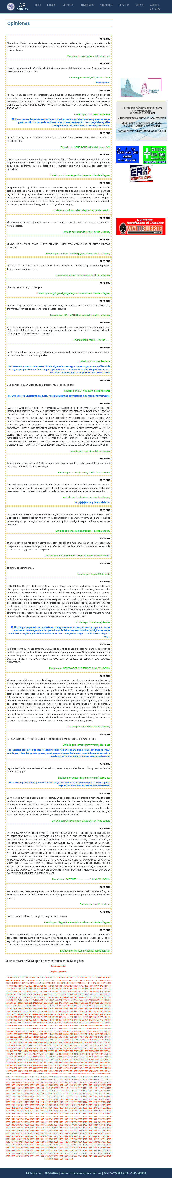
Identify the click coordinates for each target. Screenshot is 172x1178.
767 (31, 1051)
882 (42, 1062)
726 (87, 1045)
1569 (51, 1147)
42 (107, 977)
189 (68, 991)
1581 (109, 1147)
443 (75, 1017)
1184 (104, 1096)
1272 (104, 1107)
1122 (17, 1090)
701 (98, 1042)
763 (16, 1051)
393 (98, 1011)
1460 (56, 1133)
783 (90, 1051)
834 (72, 1056)
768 (34, 1051)
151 (31, 988)
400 (19, 1014)
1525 (51, 1142)
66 (65, 980)
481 (8, 1022)
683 (31, 1042)
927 (105, 1065)
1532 (85, 1142)
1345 (32, 1119)
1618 (75, 1153)
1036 (27, 1079)
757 (98, 1048)
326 (57, 1005)
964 (34, 1071)
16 (38, 977)
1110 (66, 1088)
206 (27, 994)
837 (83, 1056)
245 (68, 997)
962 (27, 1071)
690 (57, 1042)
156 (49, 988)
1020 (56, 1076)
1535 (99, 1142)
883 (46, 1062)
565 (8, 1031)
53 (31, 980)
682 (27, 1042)
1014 (27, 1076)
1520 (27, 1142)
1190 (27, 1099)
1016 (37, 1076)
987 (16, 1073)
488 (34, 1022)
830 (57, 1056)
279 (90, 1000)
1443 (80, 1130)
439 (61, 1017)
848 (19, 1059)
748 (64, 1048)
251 (90, 997)
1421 (80, 1127)
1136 (85, 1090)
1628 (17, 1156)
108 (80, 983)
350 (42, 1008)
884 (49, 1062)
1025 (80, 1076)
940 (49, 1068)
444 (79, 1017)
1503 (51, 1139)
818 (12, 1056)
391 (90, 1011)
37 (93, 977)
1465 (80, 1133)
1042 (56, 1079)
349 (38, 1008)
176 (19, 991)
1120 (8, 1090)
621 (8, 1037)
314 (12, 1005)
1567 (42, 1147)
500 (79, 1022)
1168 (27, 1096)
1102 (27, 1088)
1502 (46, 1139)
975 (75, 1071)
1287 (70, 1110)
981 (98, 1071)
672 (94, 1039)
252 (94, 997)
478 (102, 1020)
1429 (12, 1130)
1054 (8, 1082)
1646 (104, 1156)
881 (38, 1062)
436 (49, 1017)
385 (68, 1011)
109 (84, 983)
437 (53, 1017)
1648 (46, 1159)
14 (32, 977)
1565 (32, 1147)
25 (61, 977)
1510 (85, 1139)
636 (64, 1037)
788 (109, 1051)
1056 (17, 1082)
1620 (85, 1153)
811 (90, 1054)
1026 (85, 1076)
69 (73, 980)
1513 (99, 1139)
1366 (27, 1122)
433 (38, 1017)
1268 (85, 1107)
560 (94, 1028)
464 (49, 1020)
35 (88, 977)
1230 (8, 1105)
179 (31, 991)
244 (64, 997)
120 (19, 986)
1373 (61, 1122)
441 (68, 1017)
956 (109, 1068)
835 (75, 1056)
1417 (61, 1127)
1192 (37, 1099)
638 (72, 1037)
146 (12, 988)
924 (94, 1065)
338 (102, 1005)
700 (94, 1042)
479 (105, 1020)
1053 (109, 1079)
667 (75, 1039)
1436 (46, 1130)
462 (42, 1020)
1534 (94, 1142)
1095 (99, 1085)
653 (23, 1039)
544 (34, 1028)
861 (68, 1059)
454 (12, 1020)
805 (68, 1054)
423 (105, 1014)
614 (87, 1034)
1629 (22, 1156)
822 (27, 1056)
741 (38, 1048)
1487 (80, 1136)
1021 (61, 1076)
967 (46, 1071)
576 (49, 1031)
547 (46, 1028)
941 (53, 1068)
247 (75, 997)
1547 (51, 1144)
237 (38, 997)
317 (23, 1005)
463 (46, 1020)
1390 (37, 1124)
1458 (46, 1133)
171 (105, 988)
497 (68, 1022)
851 (31, 1059)
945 (68, 1068)
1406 (8, 1127)
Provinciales (87, 4)
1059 (32, 1082)
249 (83, 997)
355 (61, 1008)
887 (61, 1062)
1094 (94, 1085)
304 (79, 1003)
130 (57, 986)
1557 (99, 1144)
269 (53, 1000)
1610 (37, 1153)
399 (16, 1014)
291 (31, 1003)
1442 (75, 1130)
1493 (109, 1136)
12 (27, 977)
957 (8, 1071)
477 (98, 1020)
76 (92, 980)
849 (23, 1059)
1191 (32, 1099)
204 (19, 994)
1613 (51, 1153)
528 (79, 1025)
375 (31, 1011)
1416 (56, 1127)
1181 (90, 1096)
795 (31, 1054)
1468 (94, 1133)
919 (75, 1065)
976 (79, 1071)
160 (64, 988)
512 (19, 1025)
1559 (109, 1144)
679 (16, 1042)
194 (87, 991)
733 (8, 1048)
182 (42, 991)
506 (102, 1022)
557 (83, 1028)
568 (19, 1031)
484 (19, 1022)
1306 (56, 1113)
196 (94, 991)
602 (42, 1034)
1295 (109, 1110)
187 (61, 991)
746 (57, 1048)
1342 (17, 1119)
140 (94, 986)
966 (42, 1071)
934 (27, 1068)
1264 (66, 1107)
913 (53, 1065)
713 (38, 1045)
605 (53, 1034)
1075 (109, 1082)
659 (46, 1039)
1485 (70, 1136)
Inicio (37, 4)
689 (53, 1042)
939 (46, 1068)
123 (31, 986)
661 (53, 1039)
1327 (51, 1116)
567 (16, 1031)
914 (57, 1065)
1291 (90, 1110)
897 (98, 1062)
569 (23, 1031)
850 (27, 1059)
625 (23, 1037)
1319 (12, 1116)
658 (42, 1039)
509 (8, 1025)
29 (72, 977)
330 (72, 1005)
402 (27, 1014)
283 (105, 1000)
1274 (8, 1110)
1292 (94, 1110)
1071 (90, 1082)
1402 (94, 1124)
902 (12, 1065)
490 (42, 1022)
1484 (66, 1136)
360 (79, 1008)
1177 (70, 1096)
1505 (61, 1139)
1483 (61, 1136)
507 (105, 1022)
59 (46, 980)
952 (94, 1068)
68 (70, 980)
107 (76, 983)
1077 (12, 1085)
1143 (12, 1093)
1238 (46, 1105)
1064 (56, 1082)
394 (102, 1011)
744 (49, 1048)
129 (53, 986)
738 (27, 1048)
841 (98, 1056)
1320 (17, 1116)
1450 (8, 1133)
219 (75, 994)
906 (27, 1065)
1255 (22, 1107)
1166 (17, 1096)
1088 (66, 1085)
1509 (80, 1139)
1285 (61, 1110)
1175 (61, 1096)
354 (57, 1008)
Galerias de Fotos (155, 6)
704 (109, 1042)
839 (90, 1056)
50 (22, 980)
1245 (80, 1105)
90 (23, 983)
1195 (51, 1099)
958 (12, 1071)
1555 (90, 1144)
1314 (94, 1113)
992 (35, 1073)
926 (102, 1065)
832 (64, 1056)
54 (33, 980)
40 (101, 977)
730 (102, 1045)
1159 (90, 1093)
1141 (109, 1090)
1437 (51, 1130)
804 (64, 1054)
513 (23, 1025)
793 (23, 1054)
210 (42, 994)
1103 (32, 1088)
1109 (61, 1088)
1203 (90, 1099)
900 (109, 1062)
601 (38, 1034)
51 (25, 980)
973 (68, 1071)
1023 (70, 1076)
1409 (22, 1127)
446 (87, 1017)
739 (31, 1048)
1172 (46, 1096)
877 (23, 1062)
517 (38, 1025)
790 (12, 1054)
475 (90, 1020)
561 (98, 1028)
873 (8, 1062)
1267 (80, 1107)
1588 (37, 1150)
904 (19, 1065)
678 (12, 1042)
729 (98, 1045)
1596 (75, 1150)
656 (34, 1039)
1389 (32, 1124)
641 (83, 1037)
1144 (17, 1093)
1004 (84, 1073)
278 (87, 1000)
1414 (46, 1127)
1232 (17, 1105)
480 (109, 1020)
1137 (90, 1090)
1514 (104, 1139)
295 (46, 1003)
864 (79, 1059)
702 (102, 1042)
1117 (99, 1088)
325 (53, 1005)
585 (83, 1031)
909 (38, 1065)
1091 (80, 1085)
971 (61, 1071)
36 (91, 977)
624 (19, 1037)
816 (109, 1054)
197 (98, 991)
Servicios (124, 4)
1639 (70, 1156)
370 (12, 1011)
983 (105, 1071)
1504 (56, 1139)
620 (109, 1034)
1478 (37, 1136)
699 (90, 1042)
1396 (66, 1124)
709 (23, 1045)
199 (105, 991)
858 (57, 1059)
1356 (85, 1119)
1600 (94, 1150)
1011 (12, 1076)
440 (64, 1017)
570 (27, 1031)
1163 (109, 1093)
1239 (51, 1105)
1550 (66, 1144)
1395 (61, 1124)
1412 (37, 1127)
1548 (56, 1144)
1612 (46, 1153)
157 (53, 988)
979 (90, 1071)
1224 (85, 1102)
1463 (70, 1133)
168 (94, 988)
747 (61, 1048)
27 (67, 977)
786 (102, 1051)
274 (72, 1000)
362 (87, 1008)
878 (27, 1062)
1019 (51, 1076)
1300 (27, 1113)
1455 (32, 1133)
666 (72, 1039)
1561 (12, 1147)
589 (98, 1031)
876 (19, 1062)
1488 (85, 1136)
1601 (99, 1150)
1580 (104, 1147)
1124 (27, 1090)
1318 (8, 1116)
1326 (46, 1116)
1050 (94, 1079)
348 (34, 1008)
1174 (56, 1096)
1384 (8, 1124)
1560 (8, 1147)
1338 (104, 1116)
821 (23, 1056)
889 (68, 1062)
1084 (46, 1085)
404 (34, 1014)
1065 (61, 1082)
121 (23, 986)
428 (19, 1017)
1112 (75, 1088)
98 (44, 983)
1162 (104, 1093)
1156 (75, 1093)
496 (64, 1022)
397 (8, 1014)
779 (75, 1051)
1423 (90, 1127)
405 (38, 1014)
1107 (51, 1088)
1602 (104, 1150)
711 (31, 1045)
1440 (66, 1130)
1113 (80, 1088)
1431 (22, 1130)
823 (31, 1056)
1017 (42, 1076)
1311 (80, 1113)
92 (28, 983)
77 (94, 980)
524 (64, 1025)
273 (68, 1000)
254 (102, 997)
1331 (70, 1116)
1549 (61, 1144)
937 (38, 1068)
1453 (22, 1133)
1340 (8, 1119)
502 (87, 1022)
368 (109, 1008)
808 (79, 1054)
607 (61, 1034)
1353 (70, 1119)
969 (53, 1071)
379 (46, 1011)
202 (12, 994)
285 (8, 1003)
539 (16, 1028)
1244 (75, 1105)
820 (19, 1056)
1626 (8, 1156)
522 (57, 1025)
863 (75, 1059)
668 (79, 1039)
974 (72, 1071)
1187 (12, 1099)
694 (72, 1042)
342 (12, 1008)
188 (64, 991)
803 (61, 1054)
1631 (32, 1156)
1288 (75, 1110)
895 (90, 1062)
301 (68, 1003)
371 (16, 1011)
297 (53, 1003)
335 (90, 1005)
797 (38, 1054)
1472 (8, 1136)
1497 (22, 1139)
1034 (17, 1079)
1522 (37, 1142)
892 (79, 1062)
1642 (85, 1156)
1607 (22, 1153)
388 (79, 1011)
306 (87, 1003)
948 (79, 1068)
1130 (56, 1090)
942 (57, 1068)
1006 (94, 1073)
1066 (66, 1082)
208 (34, 994)
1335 (90, 1116)
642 (87, 1037)
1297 (12, 1113)
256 (109, 997)
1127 (42, 1090)
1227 (99, 1102)
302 (72, 1003)
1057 (22, 1082)
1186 (8, 1099)
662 (57, 1039)
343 (16, 1008)
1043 (61, 1079)
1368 (37, 1122)
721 (68, 1045)
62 (54, 980)
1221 (70, 1102)
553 (68, 1028)
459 (31, 1020)
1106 (46, 1088)
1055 (12, 1082)
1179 (80, 1096)
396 (109, 1011)
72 (81, 980)
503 (90, 1022)
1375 (70, 1122)
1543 (32, 1144)
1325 (42, 1116)
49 (20, 980)
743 (46, 1048)
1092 (85, 1085)
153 (38, 988)
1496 (17, 1139)
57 (41, 980)
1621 (90, 1153)
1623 (99, 1153)
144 (109, 986)
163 (75, 988)
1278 (27, 1110)
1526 (56, 1142)
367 (105, 1008)
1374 (66, 1122)
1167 (22, 1096)
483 (16, 1022)
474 (87, 1020)
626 (27, 1037)
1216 (46, 1102)
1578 (94, 1147)
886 (57, 1062)
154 (42, 988)
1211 (22, 1102)
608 (64, 1034)
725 (83, 1045)
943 (61, 1068)
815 (105, 1054)
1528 (66, 1142)
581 (68, 1031)
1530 (75, 1142)
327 (61, 1005)
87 (15, 983)
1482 (56, 1136)
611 (75, 1034)
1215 (42, 1102)
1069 (80, 1082)
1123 (22, 1090)
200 (109, 991)
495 (61, 1022)
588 (94, 1031)
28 (69, 977)
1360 (104, 1119)
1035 (22, 1079)
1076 (8, 1085)
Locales (51, 4)
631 (46, 1037)
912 (49, 1065)
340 (109, 1005)
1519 (22, 1142)
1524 (46, 1142)
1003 (79, 1073)
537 (8, 1028)
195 (90, 991)
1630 (27, 1156)
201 (8, 994)
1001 (70, 1073)
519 (46, 1025)
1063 (51, 1082)
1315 (99, 1113)
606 (57, 1034)
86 (12, 983)
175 (16, 991)
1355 (80, 1119)
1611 (42, 1153)
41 (104, 977)
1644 (94, 1156)
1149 (42, 1093)
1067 (70, 1082)
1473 (12, 1136)
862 (72, 1059)
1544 (37, 1144)
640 (79, 1037)
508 (109, 1022)
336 (94, 1005)
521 (53, 1025)
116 (109, 983)
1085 (51, 1085)
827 (46, 1056)
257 (8, 1000)
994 (42, 1073)
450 (102, 1017)
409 (53, 1014)
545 (38, 1028)
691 (61, 1042)
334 (87, 1005)
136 (79, 986)
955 (105, 1068)
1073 (99, 1082)
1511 (90, 1139)
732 (109, 1045)
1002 (74, 1073)
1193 (42, 1099)
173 (8, 991)
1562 (17, 1147)
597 (23, 1034)
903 (16, 1065)
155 (46, 988)
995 (46, 1073)
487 (31, 1022)
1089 (70, 1085)
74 (86, 980)
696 (79, 1042)
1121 (12, 1090)
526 (72, 1025)
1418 (66, 1127)
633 (53, 1037)
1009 (108, 1073)
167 (90, 988)
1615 (61, 1153)
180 (34, 991)
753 (83, 1048)
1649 (51, 1159)
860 (64, 1059)
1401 (90, 1124)
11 (24, 977)
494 (57, 1022)
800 (49, 1054)
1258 (37, 1107)
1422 (85, 1127)
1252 (8, 1107)
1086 (56, 1085)
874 (12, 1062)
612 (79, 1034)
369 (8, 1011)
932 (19, 1068)
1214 (37, 1102)
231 (16, 997)
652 (19, 1039)
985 (8, 1073)
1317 (109, 1113)
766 (27, 1051)
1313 (90, 1113)
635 (61, 1037)
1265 (70, 1107)
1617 (70, 1153)
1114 (85, 1088)
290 (27, 1003)
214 (57, 994)
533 (98, 1025)
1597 (80, 1150)
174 (12, 991)
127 (46, 986)
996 (50, 1073)
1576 (85, 1147)
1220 (66, 1102)
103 (61, 983)
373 (23, 1011)
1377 (80, 1122)
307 (90, 1003)
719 (61, 1045)
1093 (90, 1085)
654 (27, 1039)
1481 (51, 1136)
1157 (80, 1093)
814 (102, 1054)
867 (90, 1059)
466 (57, 1020)
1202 (85, 1099)
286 (12, 1003)
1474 (17, 1136)
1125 (32, 1090)
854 (42, 1059)
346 (27, 1008)
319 (31, 1005)
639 (75, 1037)
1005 (89, 1073)
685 (38, 1042)
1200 (75, 1099)
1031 (109, 1076)
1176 (66, 1096)
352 (49, 1008)
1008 (103, 1073)
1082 (37, 1085)
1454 (27, 1133)
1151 (51, 1093)
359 (75, 1008)
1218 (56, 1102)
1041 (51, 1079)
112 (95, 983)
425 (8, 1017)
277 (83, 1000)
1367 (32, 1122)
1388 (27, 1124)
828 (49, 1056)
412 (64, 1014)
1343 (22, 1119)
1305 (51, 1113)
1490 (94, 1136)
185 (53, 991)
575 (46, 1031)
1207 (109, 1099)
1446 (94, 1130)
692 (64, 1042)
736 (19, 1048)
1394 (56, 1124)
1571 (61, 1147)
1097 (109, 1085)
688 (49, 1042)
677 (8, 1042)
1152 (56, 1093)
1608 (27, 1153)
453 (8, 1020)
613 (83, 1034)
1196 (56, 1099)
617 (98, 1034)
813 (98, 1054)
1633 (42, 1156)
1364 (17, 1122)
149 (23, 988)
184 (49, 991)
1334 (85, 1116)
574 (42, 1031)
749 (68, 1048)
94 (33, 983)
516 (34, 1025)
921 (83, 1065)
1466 (85, 1133)
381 (53, 1011)
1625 (109, 1153)
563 (105, 1028)
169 (98, 988)
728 (94, 1045)
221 (83, 994)
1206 (104, 1099)
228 (109, 994)
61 (52, 980)
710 (27, 1045)
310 (102, 1003)
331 (75, 1005)
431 (31, 1017)
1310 (75, 1113)
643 (90, 1037)
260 (19, 1000)
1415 (51, 1127)
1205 (99, 1099)
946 (72, 1068)
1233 (22, 1105)
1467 (90, 1133)
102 (57, 983)
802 (57, 1054)
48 (17, 980)
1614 (56, 1153)
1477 (32, 1136)
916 (64, 1065)
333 (83, 1005)
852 (34, 1059)
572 (34, 1031)
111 (91, 983)
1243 (70, 1105)
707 (16, 1045)
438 (57, 1017)
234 (27, 997)
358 (72, 1008)
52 (28, 980)
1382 (104, 1122)
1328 (56, 1116)
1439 (61, 1130)
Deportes (68, 4)
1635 (51, 1156)
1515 (109, 1139)
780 (79, 1051)
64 (60, 980)
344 (19, 1008)
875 (16, 1062)
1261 (51, 1107)
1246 (85, 1105)
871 (105, 1059)
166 (87, 988)
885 (53, 1062)
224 (94, 994)
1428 (8, 1130)
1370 (46, 1122)
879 (31, 1062)
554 (72, 1028)
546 (42, 1028)
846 (12, 1059)
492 (49, 1022)
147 (16, 988)
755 (90, 1048)
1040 (46, 1079)
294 (42, 1003)
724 (79, 1045)
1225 (90, 1102)
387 (75, 1011)
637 (68, 1037)
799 (46, 1054)
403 (31, 1014)
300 (64, 1003)
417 (83, 1014)
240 (49, 997)
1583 (12, 1150)
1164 (8, 1096)
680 (19, 1042)
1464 (75, 1133)
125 (38, 986)
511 (16, 1025)
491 (46, 1022)
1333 (80, 1116)
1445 (90, 1130)
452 (109, 1017)
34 (85, 977)
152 (34, 988)
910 (42, 1065)
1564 (27, 1147)
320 (34, 1005)
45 (9, 980)
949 (83, 1068)
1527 (61, 1142)
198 (102, 991)
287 (16, 1003)
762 (12, 1051)
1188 (17, 1099)
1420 (75, 1127)
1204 (94, 1099)
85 (9, 983)
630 (42, 1037)
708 (19, 1045)
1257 (32, 1107)
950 (87, 1068)
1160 (94, 1093)
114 (102, 983)
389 (83, 1011)
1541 (22, 1144)
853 (38, 1059)
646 (102, 1037)
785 (98, 1051)
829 (53, 1056)
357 (68, 1008)
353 (53, 1008)
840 (94, 1056)
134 (72, 986)
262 (27, 1000)
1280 (37, 1110)
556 (79, 1028)
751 (75, 1048)
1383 (109, 1122)
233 (23, 997)
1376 (75, 1122)
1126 (37, 1090)
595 (16, 1034)
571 (31, 1031)
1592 (56, 1150)
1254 (17, 1107)
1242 (66, 1105)
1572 (66, 1147)
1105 (42, 1088)
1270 (94, 1107)
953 (98, 1068)
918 (72, 1065)
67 (68, 980)
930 (12, 1068)
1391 (42, 1124)
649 (8, 1039)
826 (42, 1056)
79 (100, 980)
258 (12, 1000)
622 (12, 1037)
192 (79, 991)
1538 (8, 1144)
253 (98, 997)
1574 (75, 1147)
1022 (66, 1076)
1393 (51, 1124)
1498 (27, 1139)
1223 (80, 1102)
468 (64, 1020)
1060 (37, 1082)
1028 (94, 1076)
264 (34, 1000)
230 (12, 997)
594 (12, 1034)
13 (30, 977)
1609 (32, 1153)
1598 (85, 1150)
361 (83, 1008)
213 (53, 994)
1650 (56, 1159)
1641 (80, 1156)
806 (72, 1054)
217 (68, 994)
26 (64, 977)
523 (61, 1025)
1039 (42, 1079)
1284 (56, 1110)
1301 (32, 1113)
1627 (12, 1156)
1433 (32, 1130)
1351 (61, 1119)
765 (23, 1051)
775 (61, 1051)
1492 (104, 1136)
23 (56, 977)
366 (102, 1008)
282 (102, 1000)
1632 (37, 1156)
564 (109, 1028)
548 (49, 1028)
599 (31, 1034)
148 (19, 988)
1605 (12, 1153)
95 (36, 983)
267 (46, 1000)
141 (98, 986)
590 (102, 1031)
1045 (70, 1079)
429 (23, 1017)
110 (87, 983)
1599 (90, 1150)
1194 (46, 1099)
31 (77, 977)
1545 (42, 1144)
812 (94, 1054)
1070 (85, 1082)
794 (27, 1054)
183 (46, 991)
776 (64, 1051)
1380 (94, 1122)
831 (61, 1056)
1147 (32, 1093)
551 (61, 1028)
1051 (99, 1079)
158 (57, 988)
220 (79, 994)
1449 (109, 1130)
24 (59, 977)
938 (42, 1068)
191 (75, 991)
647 (105, 1037)
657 (38, 1039)
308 (94, 1003)
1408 (17, 1127)
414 (72, 1014)
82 (108, 980)
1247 (90, 1105)
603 (46, 1034)
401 (23, 1014)
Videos (140, 4)
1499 (32, 1139)
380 (49, 1011)
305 (83, 1003)
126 (42, 986)
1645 (99, 1156)
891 (75, 1062)
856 (49, 1059)
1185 (109, 1096)
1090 (75, 1085)
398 (12, 1014)
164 (79, 988)
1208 (8, 1102)
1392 (46, 1124)
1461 (61, 1133)
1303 (42, 1113)
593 (8, 1034)
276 (79, 1000)
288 (19, 1003)
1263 (61, 1107)
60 (49, 980)
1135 (80, 1090)
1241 (61, 1105)
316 (19, 1005)
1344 (27, 1119)
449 (98, 1017)
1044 (66, 1079)
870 (102, 1059)
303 (75, 1003)
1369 (42, 1122)
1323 (32, 1116)
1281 (42, 1110)
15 (35, 977)
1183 (99, 1096)
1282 (46, 1110)
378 (42, 1011)
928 (109, 1065)
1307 (61, 1113)
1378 (85, 1122)
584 (79, 1031)
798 (42, 1054)
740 (34, 1048)
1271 (99, 1107)
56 (38, 980)
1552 (75, 1144)
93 (31, 983)
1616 (66, 1153)
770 (42, 1051)
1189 (22, 1099)
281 (98, 1000)
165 (83, 988)
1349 (51, 1119)
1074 (104, 1082)
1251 (109, 1105)
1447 (99, 1130)
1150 (46, 1093)
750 (72, 1048)
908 (34, 1065)
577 (53, 1031)
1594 (66, 1150)
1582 (8, 1150)
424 (109, 1014)
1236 (37, 1105)
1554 (85, 1144)
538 (12, 1028)
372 (19, 1011)
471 (75, 1020)
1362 (8, 1122)
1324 (37, 1116)
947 (75, 1068)
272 (64, 1000)
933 (23, 1068)
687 (46, 1042)
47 (15, 980)
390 (87, 1011)
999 (61, 1073)
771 (46, 1051)
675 (105, 1039)
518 (42, 1025)
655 (31, 1039)
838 (87, 1056)
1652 (66, 1159)
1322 (27, 1116)
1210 (17, 1102)
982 (102, 1071)
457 (23, 1020)
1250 (104, 1105)
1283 (51, 1110)
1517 (12, 1142)
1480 (46, 1136)
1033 (12, 1079)
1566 (37, 1147)
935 (31, 1068)
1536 (104, 1142)
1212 (27, 1102)
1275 (12, 1110)
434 (42, 1017)
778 (72, 1051)
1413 (42, 1127)
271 (61, 1000)
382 (57, 1011)
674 (102, 1039)
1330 (66, 1116)
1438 (56, 1130)
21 (51, 977)
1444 (85, 1130)
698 (87, 1042)
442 (72, 1017)
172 (109, 988)
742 (42, 1048)
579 (61, 1031)
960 (19, 1071)
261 (23, 1000)
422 (102, 1014)
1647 (109, 1156)
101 (54, 983)
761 (8, 1051)
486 (27, 1022)
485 (23, 1022)
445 (83, 1017)
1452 (17, 1133)
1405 (109, 1124)
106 (72, 983)
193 (83, 991)
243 (61, 997)
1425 (99, 1127)
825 (38, 1056)
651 (16, 1039)
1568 (46, 1147)
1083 (42, 1085)
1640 (75, 1156)
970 (57, 1071)
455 (16, 1020)
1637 (61, 1156)
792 (19, 1054)
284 (109, 1000)
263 (31, 1000)
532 (94, 1025)
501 (83, 1022)
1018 (46, 1076)
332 (79, 1005)
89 (20, 983)
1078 (17, 1085)
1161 (99, 1093)
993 (38, 1073)
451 (105, 1017)
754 (87, 1048)
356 (64, 1008)
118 (12, 986)
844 (109, 1056)
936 (34, 1068)
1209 (12, 1102)
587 (90, 1031)
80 (102, 980)
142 (102, 986)
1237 (42, 1105)
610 (72, 1034)
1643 (90, 1156)
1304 (46, 1113)
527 (75, 1025)
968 (49, 1071)
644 (94, 1037)
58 (44, 980)
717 (53, 1045)
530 (87, 1025)
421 (98, 1014)
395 (105, 1011)
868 (94, 1059)
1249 (99, 1105)
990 (27, 1073)
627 (31, 1037)
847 (16, 1059)
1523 (42, 1142)
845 (8, 1059)
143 (105, 986)
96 (39, 983)
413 (68, 1014)
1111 (70, 1088)
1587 (32, 1150)
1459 (51, 1133)
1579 (99, 1147)
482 (12, 1022)
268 (49, 1000)
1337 (99, 1116)
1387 (22, 1124)
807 (75, 1054)
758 (102, 1048)
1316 (104, 1113)
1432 (27, 1130)
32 (80, 977)
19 (46, 977)
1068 (75, 1082)
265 (38, 1000)
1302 (37, 1113)
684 (34, 1042)
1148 (37, 1093)
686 (42, 1042)
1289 (80, 1110)
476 (94, 1020)
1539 (12, 1144)
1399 (80, 1124)
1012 (17, 1076)
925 (98, 1065)
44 (7, 980)
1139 (99, 1090)
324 (49, 1005)
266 (42, 1000)
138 (87, 986)
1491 (99, 1136)
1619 (80, 1153)
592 (109, 1031)
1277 (22, 1110)
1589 (42, 1150)
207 (31, 994)
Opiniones (106, 4)
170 (102, 988)
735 (16, 1048)
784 (94, 1051)
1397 (70, 1124)
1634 (46, 1156)
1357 (90, 1119)
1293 (99, 1110)
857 (53, 1059)
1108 (56, 1088)
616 (94, 1034)
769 (38, 1051)
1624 (104, 1153)
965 (38, 1071)
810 (87, 1054)
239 (46, 997)
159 (61, 988)
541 (23, 1028)
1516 (8, 1142)
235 (31, 997)
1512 (94, 1139)
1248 (94, 1105)
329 (68, 1005)
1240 (56, 1105)
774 (57, 1051)
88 (17, 983)
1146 (27, 1093)
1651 (61, 1159)
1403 (99, 1124)
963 (31, 1071)
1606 (17, 1153)
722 (72, 1045)
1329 (61, 1116)
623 (16, 1037)
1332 (75, 1116)
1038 (37, 1079)
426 (12, 1017)
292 (34, 1003)
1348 (46, 1119)
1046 (75, 1079)
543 (31, 1028)
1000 (65, 1073)
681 (23, 1042)
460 (34, 1020)
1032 (8, 1079)
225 (98, 994)
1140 (104, 1090)
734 (12, 1048)
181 (38, 991)
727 (90, 1045)
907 (31, 1065)
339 (105, 1005)
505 (98, 1022)
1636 (56, 1156)
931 (16, 1068)
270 (57, 1000)
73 (84, 980)
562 (102, 1028)
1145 (22, 1093)
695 (75, 1042)
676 (109, 1039)
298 (57, 1003)
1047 (80, 1079)
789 (8, 1054)
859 (61, 1059)
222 (87, 994)
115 (106, 983)
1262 (56, 1107)
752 (79, 1048)
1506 (66, 1139)
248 (79, 997)
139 (90, 986)
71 (78, 980)
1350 (56, 1119)
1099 (12, 1088)
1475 (22, 1136)
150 (27, 988)
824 (34, 1056)
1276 (17, 1110)
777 (68, 1051)
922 (87, 1065)
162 (72, 988)
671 (90, 1039)
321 (38, 1005)
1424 (94, 1127)
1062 (46, 1082)
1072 (94, 1082)
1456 (37, 1133)
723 (75, 1045)
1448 (104, 1130)
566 (12, 1031)
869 (98, 1059)
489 (38, 1022)
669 (83, 1039)
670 (87, 1039)
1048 (85, 1079)
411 (61, 1014)
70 (76, 980)
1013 (22, 1076)
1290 (85, 1110)
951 (90, 1068)
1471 (109, 1133)
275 (75, 1000)
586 (87, 1031)
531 (90, 1025)
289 (23, 1003)
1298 (17, 1113)
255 (105, 997)
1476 (27, 1136)
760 (109, 1048)
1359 (99, 1119)
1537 (109, 1142)
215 (61, 994)
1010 (8, 1076)
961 (23, 1071)
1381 (99, 1122)
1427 (109, 1127)
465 (53, 1020)
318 (27, 1005)
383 (61, 1011)
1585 (22, 1150)
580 (64, 1031)
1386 (17, 1124)
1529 (70, 1142)
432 (34, 1017)
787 (105, 1051)
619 (105, 1034)
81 (105, 980)
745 (53, 1048)
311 (105, 1003)
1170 (37, 1096)
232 (19, 997)
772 (49, 1051)
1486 (75, 1136)
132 (64, 986)
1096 (104, 1085)
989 (23, 1073)
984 (109, 1071)
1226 (94, 1102)
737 (23, 1048)
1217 (51, 1102)
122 (27, 986)
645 (98, 1037)
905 (23, 1065)
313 (8, 1005)
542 (27, 1028)
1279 (32, 1110)
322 (42, 1005)
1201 (80, 1099)
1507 (70, 1139)
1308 (66, 1113)
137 (83, 986)
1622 (94, 1153)
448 (94, 1017)
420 (94, 1014)
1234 (27, 1105)
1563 (22, 1147)
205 (23, 994)
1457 (42, 1133)
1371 (51, 1122)
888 (64, 1062)
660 (49, 1039)
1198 (66, 1099)
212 (49, 994)
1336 (94, 1116)
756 (94, 1048)
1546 (46, 1144)
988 (20, 1073)
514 (27, 1025)
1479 (42, 1136)
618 (102, 1034)
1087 (61, 1085)
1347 (42, 1119)
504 (94, 1022)
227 (105, 994)
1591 (51, 1150)
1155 (70, 1093)
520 (49, 1025)
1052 (104, 1079)
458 (27, 1020)
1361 (109, 1119)
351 (46, 1008)
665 (68, 1039)
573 (38, 1031)
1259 (42, 1107)
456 (19, 1020)
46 (12, 980)
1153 (61, 1093)
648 (109, 1037)
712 (34, 1045)
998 (57, 1073)
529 (83, 1025)
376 (34, 1011)
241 (53, 997)
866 (87, 1059)
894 (87, 1062)
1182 (94, 1096)
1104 (37, 1088)
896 (94, 1062)
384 (64, 1011)
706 (12, 1045)
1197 (61, 1099)
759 (105, 1048)
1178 (75, 1096)
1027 (90, 1076)
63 (57, 980)
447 (90, 1017)
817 (8, 1056)
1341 (12, 1119)
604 (49, 1034)
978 (87, 1071)
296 (49, 1003)
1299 (22, 1113)
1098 (8, 1088)
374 (27, 1011)
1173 (51, 1096)
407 (46, 1014)
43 (109, 977)
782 (87, 1051)
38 (96, 977)
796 (34, 1054)
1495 (12, 1139)
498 (72, 1022)
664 (64, 1039)
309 (98, 1003)
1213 (32, 1102)
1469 (99, 1133)
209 (38, 994)
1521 (32, 1142)
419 (90, 1014)
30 (75, 977)
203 (16, 994)
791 (16, 1054)
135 (75, 986)
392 (94, 1011)
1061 (42, 1082)
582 (72, 1031)
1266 (75, 1107)
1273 (109, 1107)
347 (31, 1008)
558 (87, 1028)
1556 (94, 1144)
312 (109, 1003)
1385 (12, 1124)
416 (79, 1014)
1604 (8, 1153)
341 (8, 1008)
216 (64, 994)
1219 (61, 1102)
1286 (66, 1110)
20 (48, 977)
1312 (85, 1113)
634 (57, 1037)
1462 (66, 1133)
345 (23, 1008)
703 (105, 1042)
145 (8, 988)
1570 (56, 1147)
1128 (46, 1090)
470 (72, 1020)
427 (16, 1017)
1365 (22, 1122)
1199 (70, 1099)
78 (97, 980)
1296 (8, 1113)
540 (19, 1028)
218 (72, 994)
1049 (90, 1079)
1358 (94, 1119)
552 (64, 1028)
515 (31, 1025)
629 (38, 1037)
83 (110, 980)
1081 (32, 1085)
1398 (75, 1124)
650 (12, 1039)
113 (99, 983)
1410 (27, 1127)
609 (68, 1034)
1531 (80, 1142)
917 (68, 1065)
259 (16, 1000)
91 (25, 983)
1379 (90, 1122)
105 (69, 983)
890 (72, 1062)
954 (102, 1068)
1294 (104, 1110)
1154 (66, 1093)
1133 (70, 1090)
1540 (17, 1144)
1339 (109, 1116)
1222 (75, 1102)
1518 (17, 1142)
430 (27, 1017)
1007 (98, 1073)
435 (46, 1017)
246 (72, 997)
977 (83, 1071)
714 (42, 1045)
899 (105, 1062)
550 (57, 1028)
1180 (85, 1096)
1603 (109, 1150)
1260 (46, 1107)
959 (16, 1071)
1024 (75, 1076)
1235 (32, 1105)
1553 (80, 1144)
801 (53, 1054)
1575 (80, 1147)
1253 (12, 1107)
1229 (109, 1102)
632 (49, 1037)
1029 (99, 1076)
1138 (94, 1090)
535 (105, 1025)
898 (102, 1062)
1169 (32, 1096)
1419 (70, 1127)
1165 (12, 1096)
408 (49, 1014)
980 (94, 1071)
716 (49, 1045)
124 (34, 986)
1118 (104, 1088)
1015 (32, 1076)
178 (27, 991)
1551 (70, 1144)
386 (72, 1011)
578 (57, 1031)
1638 (66, 1156)
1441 (70, 1130)
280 (94, 1000)
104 (65, 983)
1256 (27, 1107)
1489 (90, 1136)
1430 (17, 1130)
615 (90, 1034)
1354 (75, 1119)
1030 (104, 1076)
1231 (12, 1105)
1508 (75, 1139)
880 (34, 1062)
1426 (104, 1127)
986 (12, 1073)
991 (31, 1073)
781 (83, 1051)
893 (83, 1062)
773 (53, 1051)
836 (79, 1056)
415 (75, 1014)
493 (53, 1022)
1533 (90, 1142)
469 (68, 1020)
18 (43, 977)
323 (46, 1005)
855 (46, 1059)
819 (16, 1056)
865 (83, 1059)
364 (94, 1008)
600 (34, 1034)
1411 (32, 1127)
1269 (90, 1107)
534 (102, 1025)
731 (105, 1045)
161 (68, 988)
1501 (42, 1139)
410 (57, 1014)
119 (16, 986)
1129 (51, 1090)
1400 (85, 1124)
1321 (22, 1116)
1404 (104, 1124)
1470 (104, 1133)
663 (61, 1039)
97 (41, 983)
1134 (75, 1090)
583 (75, 1031)
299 (61, 1003)
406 (42, 1014)
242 (57, 997)
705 (8, 1045)
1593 (61, 1150)
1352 (66, 1119)
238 (42, 997)
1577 (90, 1147)
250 (87, 997)
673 (98, 1039)
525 (68, 1025)
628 (34, 1037)
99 (47, 983)
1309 (70, 1113)
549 (53, 1028)
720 (64, 1045)
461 (38, 1020)
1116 (94, 1088)
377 (38, 1011)
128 (49, 986)
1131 (61, 1090)
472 (79, 1020)
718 (57, 1045)
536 (109, 1025)
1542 (27, 1144)
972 (64, 1071)
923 (90, 1065)
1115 (90, 1088)
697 (83, 1042)
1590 (46, 1150)
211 (46, 994)
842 (102, 1056)
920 (79, 1065)
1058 (27, 1082)
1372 (56, 1122)
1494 (8, 1139)
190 (72, 991)
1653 (70, 1159)
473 (83, 1020)
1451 (12, 1133)
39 (99, 977)
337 (98, 1005)
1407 (12, 1127)
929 (8, 1068)
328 (64, 1005)
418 (87, 1014)
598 (27, 1034)
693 (68, 1042)
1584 (17, 1150)
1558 (104, 1144)
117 (8, 986)
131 (61, 986)
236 (34, 997)
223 (90, 994)
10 (22, 977)
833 (68, 1056)
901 (8, 1065)
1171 (42, 1096)
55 (36, 980)
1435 (42, 1130)
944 (64, 1068)
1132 (66, 1090)
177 (23, 991)
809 (83, 1054)
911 (46, 1065)
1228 (104, 1102)
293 (38, 1003)
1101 (22, 1088)
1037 (32, 1079)
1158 (85, 1093)
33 (83, 977)
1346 (37, 1119)
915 (61, 1065)
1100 (17, 1088)
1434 (37, 1130)
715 (46, 1045)
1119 (109, 1088)
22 (54, 977)
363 (90, 1008)
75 (89, 980)
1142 (8, 1093)
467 (61, 1020)
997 (53, 1073)
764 (19, 1051)
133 (68, 986)
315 (16, 1005)
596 (19, 1034)
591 (105, 1031)
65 (62, 980)
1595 (70, 1150)
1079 (22, 1085)
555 (75, 1028)
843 (105, 1056)
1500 (37, 1139)
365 (98, 1008)
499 (75, 1022)
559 (90, 1028)
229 (8, 997)
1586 (27, 1150)
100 (50, 983)
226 (102, 994)
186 (57, 991)
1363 (12, 1122)
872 (109, 1059)
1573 (70, 1147)
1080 (27, 1085)
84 (7, 983)
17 (40, 977)
